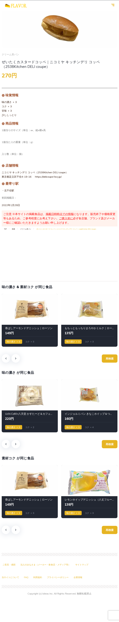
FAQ (26, 577)
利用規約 (37, 577)
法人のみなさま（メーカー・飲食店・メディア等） (45, 564)
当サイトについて (10, 577)
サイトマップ (81, 564)
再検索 (110, 358)
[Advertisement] (59, 254)
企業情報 (78, 577)
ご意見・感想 (8, 564)
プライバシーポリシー (58, 577)
